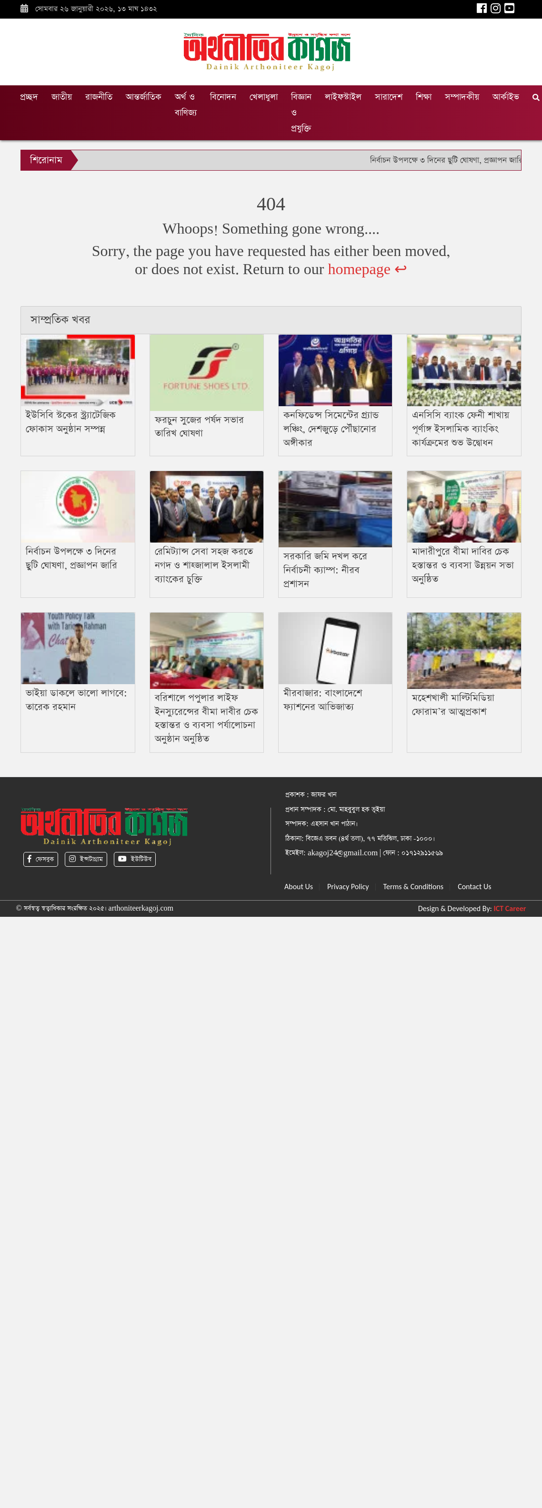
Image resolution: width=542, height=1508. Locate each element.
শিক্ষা (424, 97)
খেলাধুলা (264, 97)
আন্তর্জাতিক (143, 97)
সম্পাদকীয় (462, 97)
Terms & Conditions (413, 886)
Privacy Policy (348, 886)
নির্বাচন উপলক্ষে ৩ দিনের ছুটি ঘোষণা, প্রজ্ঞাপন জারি (446, 160)
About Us (298, 886)
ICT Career (510, 908)
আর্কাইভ (505, 97)
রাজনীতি (98, 97)
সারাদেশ (388, 97)
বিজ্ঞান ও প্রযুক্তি (301, 112)
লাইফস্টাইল (343, 97)
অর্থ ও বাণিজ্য (186, 105)
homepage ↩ (367, 269)
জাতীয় (61, 97)
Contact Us (474, 886)
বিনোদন (223, 97)
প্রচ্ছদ (29, 97)
